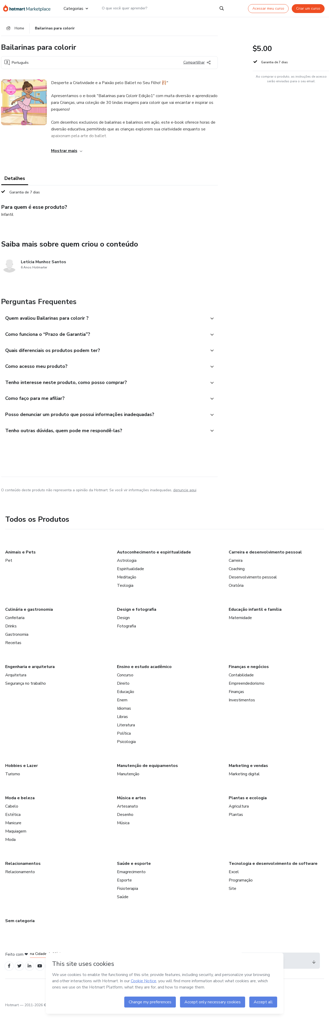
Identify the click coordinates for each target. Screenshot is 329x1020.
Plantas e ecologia (248, 807)
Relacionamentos (23, 872)
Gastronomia (16, 643)
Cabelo (11, 815)
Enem (122, 709)
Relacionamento (20, 881)
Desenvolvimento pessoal (253, 586)
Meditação (126, 586)
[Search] (221, 8)
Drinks (11, 635)
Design (123, 626)
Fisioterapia (127, 897)
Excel (234, 881)
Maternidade (240, 626)
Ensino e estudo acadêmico (144, 675)
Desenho (125, 823)
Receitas (13, 651)
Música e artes (131, 807)
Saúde (122, 906)
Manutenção (128, 783)
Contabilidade (241, 684)
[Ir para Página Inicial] (29, 8)
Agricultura (239, 815)
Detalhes (14, 180)
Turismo (12, 783)
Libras (122, 725)
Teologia (125, 594)
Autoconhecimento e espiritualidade (154, 561)
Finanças (236, 700)
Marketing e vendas (248, 774)
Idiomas (124, 717)
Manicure (13, 832)
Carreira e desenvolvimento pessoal (265, 561)
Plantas (236, 823)
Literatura (126, 734)
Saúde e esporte (134, 872)
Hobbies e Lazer (21, 774)
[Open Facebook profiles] (10, 975)
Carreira (236, 569)
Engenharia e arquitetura (30, 675)
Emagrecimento (131, 881)
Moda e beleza (20, 807)
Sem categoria (20, 930)
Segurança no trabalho (25, 692)
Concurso (125, 684)
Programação (241, 889)
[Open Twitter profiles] (21, 975)
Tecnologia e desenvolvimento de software (273, 872)
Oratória (236, 594)
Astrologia (126, 569)
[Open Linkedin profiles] (33, 975)
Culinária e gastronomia (29, 618)
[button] (103, 320)
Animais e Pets (20, 561)
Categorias (76, 8)
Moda (10, 848)
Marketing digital (244, 783)
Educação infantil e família (255, 618)
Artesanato (127, 815)
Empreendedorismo (246, 692)
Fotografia (126, 635)
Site (232, 897)
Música (123, 832)
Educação (125, 700)
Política (124, 742)
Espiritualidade (130, 578)
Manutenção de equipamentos (147, 774)
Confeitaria (14, 626)
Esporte (124, 889)
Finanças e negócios (249, 675)
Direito (123, 692)
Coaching (237, 578)
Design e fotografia (136, 618)
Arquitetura (15, 684)
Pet (8, 569)
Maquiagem (15, 840)
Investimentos (242, 709)
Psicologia (126, 750)
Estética (13, 823)
